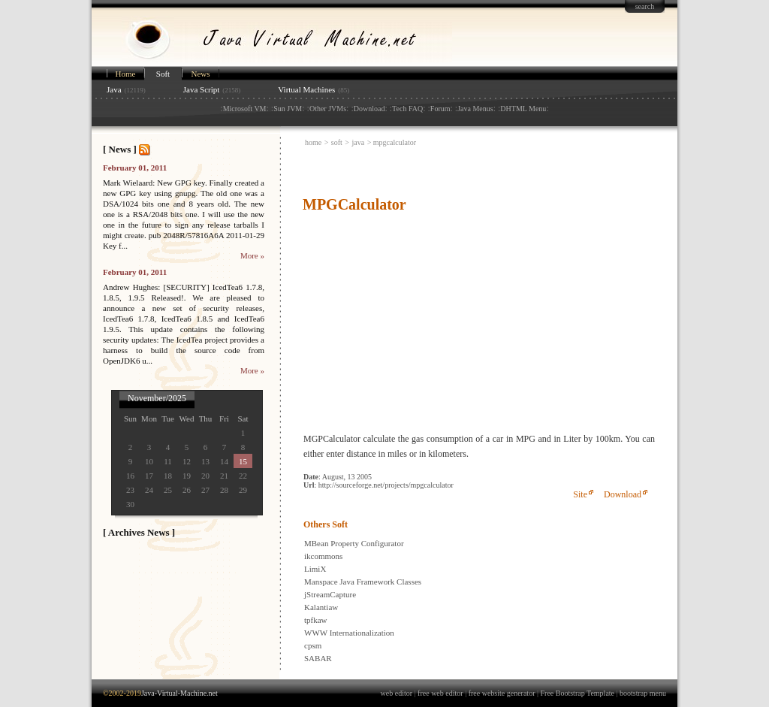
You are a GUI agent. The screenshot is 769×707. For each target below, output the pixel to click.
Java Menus (475, 108)
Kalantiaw (321, 607)
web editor (397, 693)
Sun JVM (287, 108)
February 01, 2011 (135, 167)
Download (369, 108)
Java (114, 89)
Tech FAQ (407, 108)
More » (252, 255)
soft (336, 142)
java (358, 142)
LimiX (315, 568)
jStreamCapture (330, 594)
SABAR (318, 658)
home (313, 142)
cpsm (312, 645)
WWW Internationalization (349, 632)
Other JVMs (327, 108)
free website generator (502, 693)
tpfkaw (315, 619)
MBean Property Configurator (354, 543)
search (645, 6)
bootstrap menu (643, 693)
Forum (440, 108)
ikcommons (323, 555)
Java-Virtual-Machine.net (179, 693)
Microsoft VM (245, 108)
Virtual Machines (306, 89)
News (200, 73)
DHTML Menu (523, 108)
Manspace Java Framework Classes (362, 581)
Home (126, 73)
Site (580, 494)
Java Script (201, 89)
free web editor (440, 693)
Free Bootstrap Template (578, 693)
